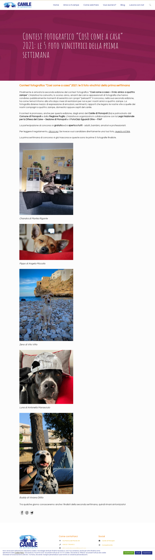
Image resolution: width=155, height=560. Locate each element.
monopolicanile (107, 545)
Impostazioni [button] (147, 553)
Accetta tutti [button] (129, 553)
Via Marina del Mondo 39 (71, 541)
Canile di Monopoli (108, 541)
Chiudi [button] (138, 553)
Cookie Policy (19, 553)
